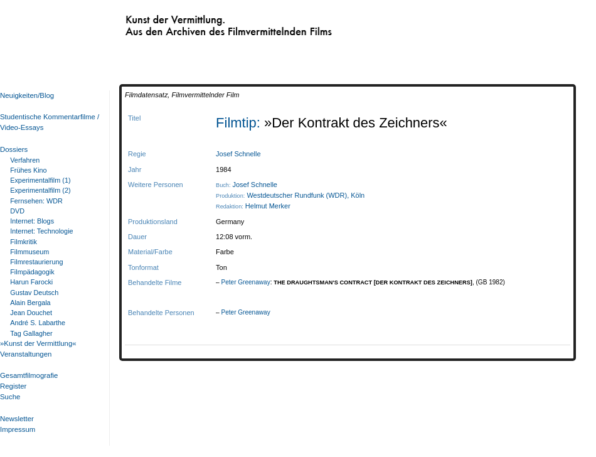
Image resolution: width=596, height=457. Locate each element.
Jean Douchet (31, 312)
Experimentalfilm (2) (40, 190)
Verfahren (25, 160)
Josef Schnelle (238, 154)
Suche (10, 397)
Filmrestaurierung (36, 262)
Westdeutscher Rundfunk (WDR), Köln (306, 195)
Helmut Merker (267, 206)
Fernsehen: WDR (36, 201)
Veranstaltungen (25, 354)
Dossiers (14, 149)
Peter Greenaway (245, 282)
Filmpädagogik (32, 272)
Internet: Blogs (32, 221)
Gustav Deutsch (34, 292)
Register (13, 386)
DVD (17, 211)
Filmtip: (240, 123)
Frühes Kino (28, 170)
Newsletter (17, 418)
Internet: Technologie (41, 231)
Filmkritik (23, 241)
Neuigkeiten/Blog (27, 95)
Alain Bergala (30, 302)
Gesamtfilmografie (29, 375)
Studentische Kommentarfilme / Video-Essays (47, 122)
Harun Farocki (31, 282)
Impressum (17, 429)
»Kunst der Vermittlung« (38, 343)
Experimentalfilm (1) (40, 180)
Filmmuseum (29, 251)
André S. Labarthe (37, 322)
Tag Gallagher (31, 333)
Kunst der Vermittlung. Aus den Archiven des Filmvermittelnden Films (202, 22)
